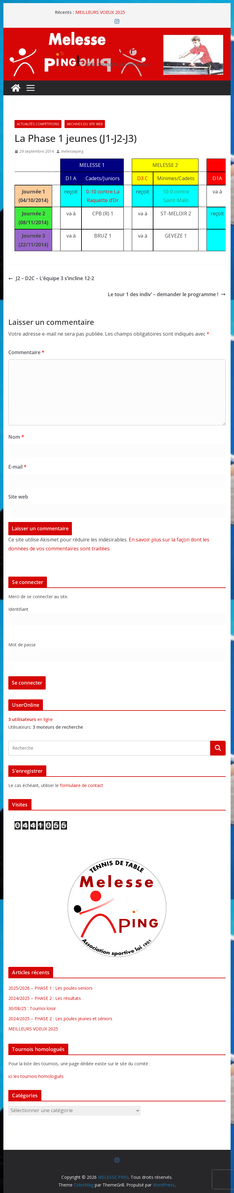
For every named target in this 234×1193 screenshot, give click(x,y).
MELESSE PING (117, 49)
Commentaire (26, 352)
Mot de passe (22, 645)
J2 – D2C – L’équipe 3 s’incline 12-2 (51, 278)
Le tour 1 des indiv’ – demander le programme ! (167, 294)
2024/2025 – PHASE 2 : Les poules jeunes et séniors (60, 1018)
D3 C (142, 178)
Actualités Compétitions (38, 124)
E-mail (17, 466)
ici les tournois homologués (36, 1076)
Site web (18, 496)
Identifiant (18, 609)
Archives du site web (84, 124)
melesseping (72, 151)
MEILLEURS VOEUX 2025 (100, 12)
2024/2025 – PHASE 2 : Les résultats (44, 998)
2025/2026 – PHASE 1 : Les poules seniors (50, 988)
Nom (16, 436)
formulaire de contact (81, 785)
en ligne (30, 719)
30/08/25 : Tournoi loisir (32, 1008)
